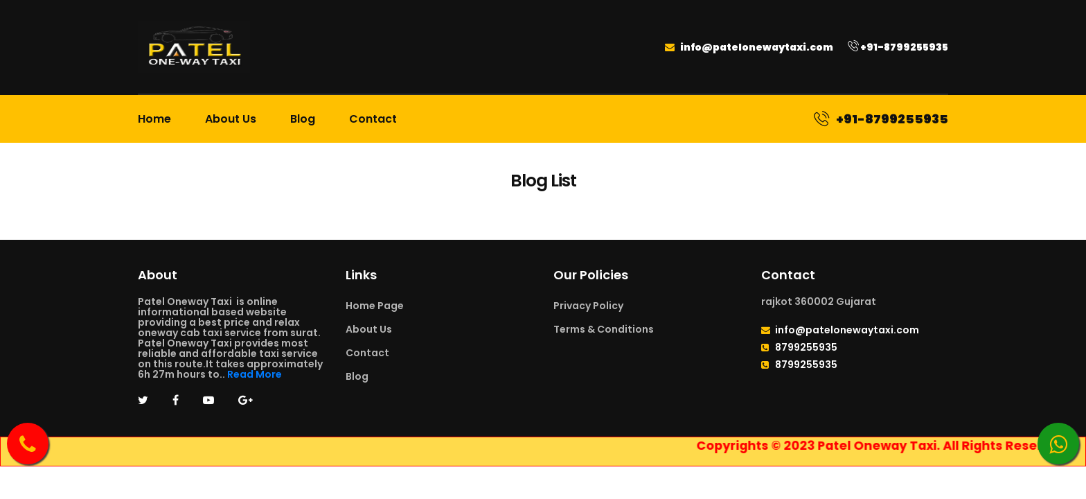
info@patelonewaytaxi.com (749, 47)
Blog (302, 119)
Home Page (375, 306)
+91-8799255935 (898, 47)
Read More (254, 374)
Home (154, 119)
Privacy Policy (588, 306)
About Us (230, 119)
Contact (373, 119)
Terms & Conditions (603, 329)
